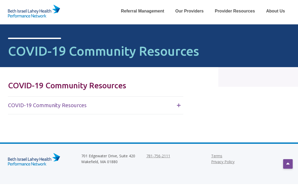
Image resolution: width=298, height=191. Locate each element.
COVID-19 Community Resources (94, 105)
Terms (216, 155)
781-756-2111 (158, 155)
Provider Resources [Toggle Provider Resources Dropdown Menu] (235, 11)
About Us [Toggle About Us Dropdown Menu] (275, 11)
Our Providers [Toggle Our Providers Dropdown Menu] (189, 11)
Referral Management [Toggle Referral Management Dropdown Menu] (142, 11)
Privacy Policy (223, 161)
